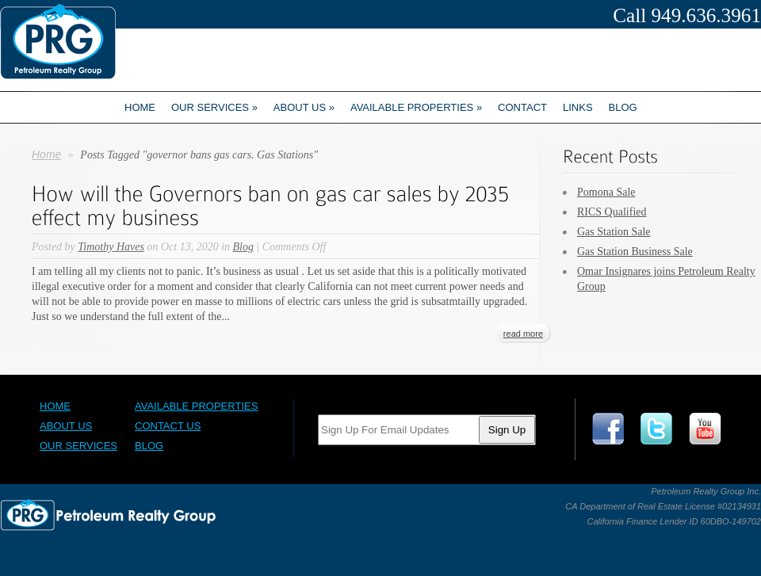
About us (304, 107)
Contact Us (168, 426)
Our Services (214, 107)
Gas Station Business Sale (635, 251)
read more (523, 333)
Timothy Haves (111, 247)
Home (139, 107)
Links (578, 107)
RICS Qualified (612, 212)
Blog (623, 107)
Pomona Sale (606, 192)
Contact (522, 107)
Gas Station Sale (614, 232)
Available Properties (416, 107)
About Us (66, 426)
